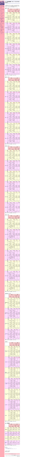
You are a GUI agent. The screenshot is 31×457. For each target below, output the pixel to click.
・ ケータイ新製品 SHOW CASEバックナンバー (11, 448)
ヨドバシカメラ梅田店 (18, 296)
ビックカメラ (9, 10)
